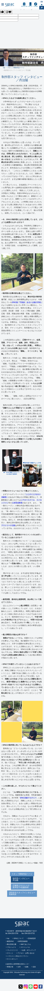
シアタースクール (28, 500)
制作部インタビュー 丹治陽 (22, 879)
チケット (30, 6)
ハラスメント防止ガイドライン (17, 956)
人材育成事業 (17, 503)
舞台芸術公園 (11, 944)
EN (42, 2)
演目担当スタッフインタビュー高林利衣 (22, 893)
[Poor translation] (8, 12)
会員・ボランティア (29, 950)
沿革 (19, 967)
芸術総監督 (32, 938)
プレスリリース (12, 950)
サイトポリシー (12, 959)
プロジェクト (11, 947)
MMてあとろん (26, 944)
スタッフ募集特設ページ (22, 874)
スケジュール (24, 6)
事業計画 (10, 967)
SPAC (9, 5)
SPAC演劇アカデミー (28, 798)
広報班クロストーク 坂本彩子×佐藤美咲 (22, 886)
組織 (26, 967)
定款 (34, 967)
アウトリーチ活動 (8, 525)
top (8, 938)
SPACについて (19, 938)
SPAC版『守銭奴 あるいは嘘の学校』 (27, 302)
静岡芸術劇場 (22, 941)
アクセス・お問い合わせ (26, 953)
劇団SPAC (10, 941)
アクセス (35, 6)
